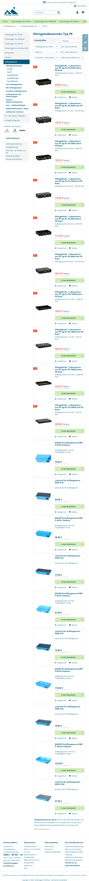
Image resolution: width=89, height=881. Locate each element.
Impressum (28, 865)
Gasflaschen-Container (15, 112)
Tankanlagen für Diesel (13, 34)
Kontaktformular (12, 147)
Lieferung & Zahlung (13, 144)
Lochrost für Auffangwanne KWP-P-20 (67, 481)
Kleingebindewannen (14, 66)
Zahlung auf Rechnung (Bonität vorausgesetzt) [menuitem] (73, 858)
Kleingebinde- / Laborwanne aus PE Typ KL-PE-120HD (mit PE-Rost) (69, 331)
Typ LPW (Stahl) (12, 81)
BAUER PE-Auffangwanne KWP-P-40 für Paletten (69, 594)
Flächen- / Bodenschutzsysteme (14, 101)
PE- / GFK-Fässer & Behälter (15, 116)
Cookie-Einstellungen (53, 852)
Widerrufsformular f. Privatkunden (32, 861)
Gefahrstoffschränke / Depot (17, 108)
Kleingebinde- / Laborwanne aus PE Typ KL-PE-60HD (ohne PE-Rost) (68, 218)
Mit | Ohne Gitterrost (69, 52)
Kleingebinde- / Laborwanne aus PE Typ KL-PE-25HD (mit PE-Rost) (69, 105)
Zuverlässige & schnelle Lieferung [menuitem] (74, 853)
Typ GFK (10, 69)
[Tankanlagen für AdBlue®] (45, 21)
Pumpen (8, 57)
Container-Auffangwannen (16, 91)
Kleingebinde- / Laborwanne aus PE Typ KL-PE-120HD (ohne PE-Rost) (68, 294)
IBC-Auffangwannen (14, 88)
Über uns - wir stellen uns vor (16, 151)
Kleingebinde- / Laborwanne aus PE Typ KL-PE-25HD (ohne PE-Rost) (68, 68)
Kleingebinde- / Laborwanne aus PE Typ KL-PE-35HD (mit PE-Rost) (69, 181)
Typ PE (9, 72)
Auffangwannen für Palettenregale (13, 95)
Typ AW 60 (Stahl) (13, 78)
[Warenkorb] (83, 12)
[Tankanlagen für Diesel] (21, 21)
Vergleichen (60, 97)
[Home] (5, 21)
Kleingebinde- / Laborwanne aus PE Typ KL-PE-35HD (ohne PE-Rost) (68, 143)
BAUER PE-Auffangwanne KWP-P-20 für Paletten (69, 444)
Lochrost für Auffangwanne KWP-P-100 (67, 783)
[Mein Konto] (77, 12)
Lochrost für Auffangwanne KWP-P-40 (67, 632)
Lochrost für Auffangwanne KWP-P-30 (67, 557)
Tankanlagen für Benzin (14, 44)
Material (39, 52)
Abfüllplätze (9, 53)
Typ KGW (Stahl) (12, 75)
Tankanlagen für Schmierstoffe (16, 48)
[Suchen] (58, 12)
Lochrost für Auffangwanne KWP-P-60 (67, 707)
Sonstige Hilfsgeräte (12, 120)
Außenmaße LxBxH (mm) (70, 57)
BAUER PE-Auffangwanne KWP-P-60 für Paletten (69, 670)
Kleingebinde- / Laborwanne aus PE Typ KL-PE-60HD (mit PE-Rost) (69, 256)
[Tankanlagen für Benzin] (69, 21)
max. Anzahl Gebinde (69, 47)
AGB (25, 868)
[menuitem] (47, 12)
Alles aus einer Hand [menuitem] (73, 849)
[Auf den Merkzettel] (73, 97)
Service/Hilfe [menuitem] (80, 6)
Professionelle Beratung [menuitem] (74, 846)
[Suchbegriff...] (47, 12)
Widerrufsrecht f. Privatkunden (30, 856)
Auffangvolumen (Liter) (44, 47)
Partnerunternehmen (14, 159)
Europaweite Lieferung (41, 2)
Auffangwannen (11, 62)
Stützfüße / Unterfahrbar (45, 57)
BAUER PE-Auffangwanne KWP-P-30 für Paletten (69, 519)
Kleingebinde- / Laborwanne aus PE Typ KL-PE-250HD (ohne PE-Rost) (68, 369)
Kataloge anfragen (13, 156)
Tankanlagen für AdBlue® (15, 39)
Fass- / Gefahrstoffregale (15, 105)
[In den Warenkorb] (69, 91)
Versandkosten (41, 875)
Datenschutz (49, 846)
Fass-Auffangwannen (14, 84)
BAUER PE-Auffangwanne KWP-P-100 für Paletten (69, 745)
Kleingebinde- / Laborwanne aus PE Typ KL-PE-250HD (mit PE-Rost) (69, 407)
